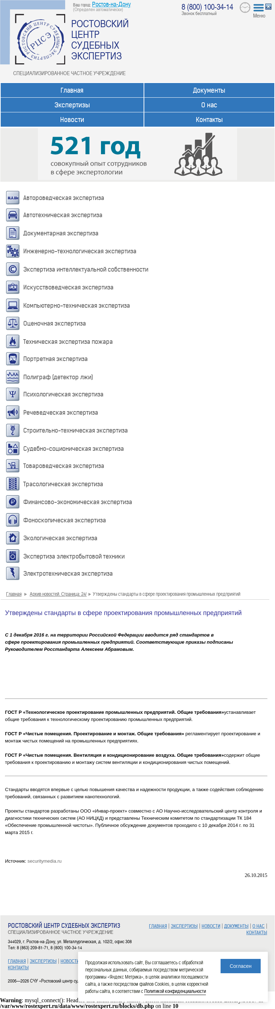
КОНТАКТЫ (18, 968)
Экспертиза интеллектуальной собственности (85, 269)
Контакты (209, 120)
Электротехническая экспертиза (68, 573)
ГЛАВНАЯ (17, 961)
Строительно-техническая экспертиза (75, 430)
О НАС (258, 926)
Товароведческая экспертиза (63, 466)
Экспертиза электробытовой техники (74, 556)
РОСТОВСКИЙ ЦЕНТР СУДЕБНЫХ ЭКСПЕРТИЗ (100, 39)
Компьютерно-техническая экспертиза (76, 305)
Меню (259, 15)
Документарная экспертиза (60, 233)
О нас (209, 105)
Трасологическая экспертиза (63, 484)
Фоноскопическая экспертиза (64, 520)
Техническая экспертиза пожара (68, 342)
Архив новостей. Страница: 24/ (58, 593)
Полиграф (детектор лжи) (58, 377)
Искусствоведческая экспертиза (68, 287)
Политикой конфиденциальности (175, 991)
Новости (72, 120)
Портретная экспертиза (55, 359)
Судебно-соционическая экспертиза (73, 449)
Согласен (240, 966)
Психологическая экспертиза (63, 394)
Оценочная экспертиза (54, 323)
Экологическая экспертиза (60, 538)
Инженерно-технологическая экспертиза (79, 251)
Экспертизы (72, 105)
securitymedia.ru (45, 861)
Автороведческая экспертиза (63, 198)
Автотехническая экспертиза (62, 215)
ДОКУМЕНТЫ (236, 926)
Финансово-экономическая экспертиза (77, 502)
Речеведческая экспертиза (60, 412)
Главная (72, 90)
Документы (209, 90)
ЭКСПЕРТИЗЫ (43, 961)
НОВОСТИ (70, 961)
